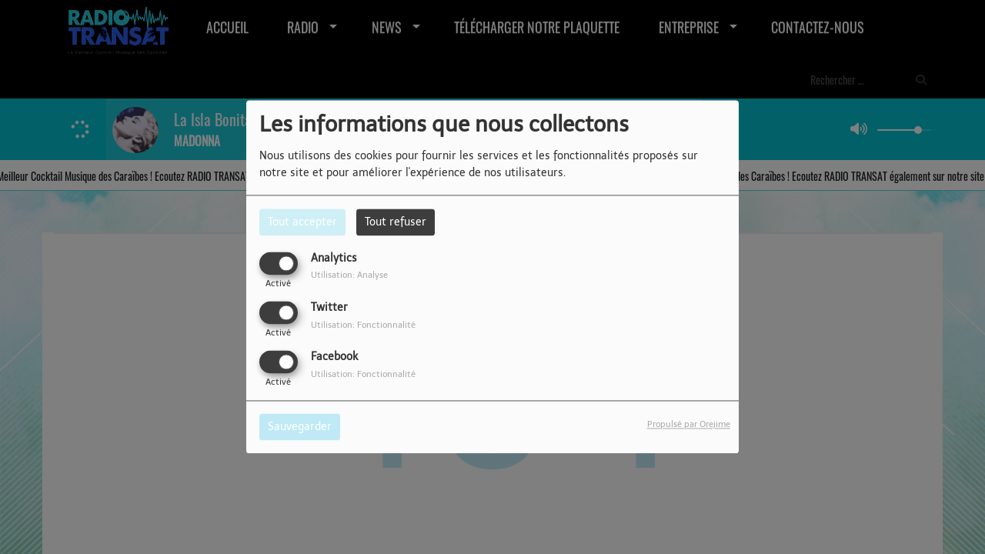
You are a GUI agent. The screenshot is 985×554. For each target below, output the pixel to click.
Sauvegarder (300, 427)
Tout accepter (302, 222)
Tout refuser (395, 222)
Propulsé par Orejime (688, 424)
